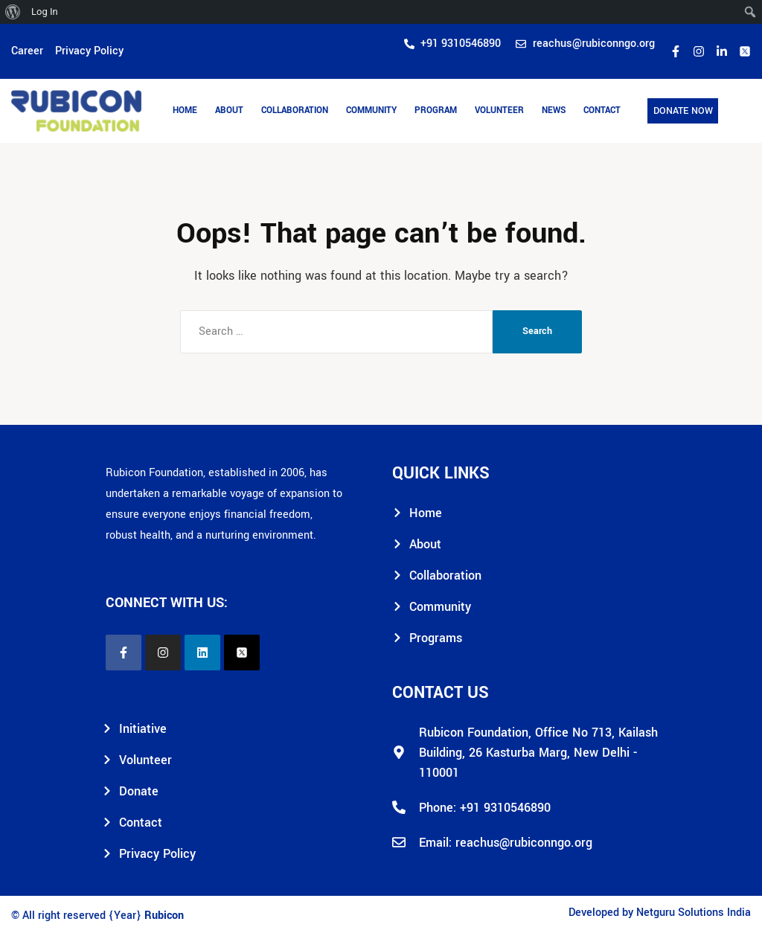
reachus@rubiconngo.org (523, 842)
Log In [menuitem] (44, 11)
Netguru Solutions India (693, 912)
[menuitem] (13, 12)
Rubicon (164, 915)
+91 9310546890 (505, 807)
